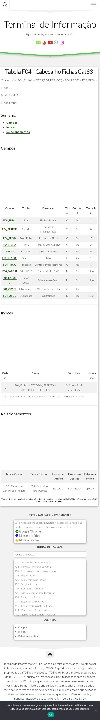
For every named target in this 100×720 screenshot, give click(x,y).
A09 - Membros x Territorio (30, 597)
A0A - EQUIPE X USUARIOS (30, 601)
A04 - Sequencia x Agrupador (30, 579)
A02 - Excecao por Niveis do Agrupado (35, 571)
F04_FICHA (9, 244)
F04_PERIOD (9, 229)
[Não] (95, 710)
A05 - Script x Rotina (26, 584)
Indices (11, 127)
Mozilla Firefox (27, 540)
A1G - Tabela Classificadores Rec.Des (35, 614)
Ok (50, 714)
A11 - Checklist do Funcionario (31, 610)
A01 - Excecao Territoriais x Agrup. (33, 566)
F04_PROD (9, 238)
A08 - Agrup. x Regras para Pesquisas (35, 592)
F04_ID (9, 251)
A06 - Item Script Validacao (29, 588)
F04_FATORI (9, 271)
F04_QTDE (9, 295)
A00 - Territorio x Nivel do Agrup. (32, 562)
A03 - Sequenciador (25, 575)
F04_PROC (9, 264)
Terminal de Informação (50, 24)
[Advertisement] (49, 178)
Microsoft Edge (27, 536)
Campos (12, 122)
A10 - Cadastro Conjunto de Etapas (34, 605)
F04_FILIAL (9, 220)
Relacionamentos (18, 131)
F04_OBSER (10, 289)
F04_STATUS (9, 257)
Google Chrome (28, 531)
